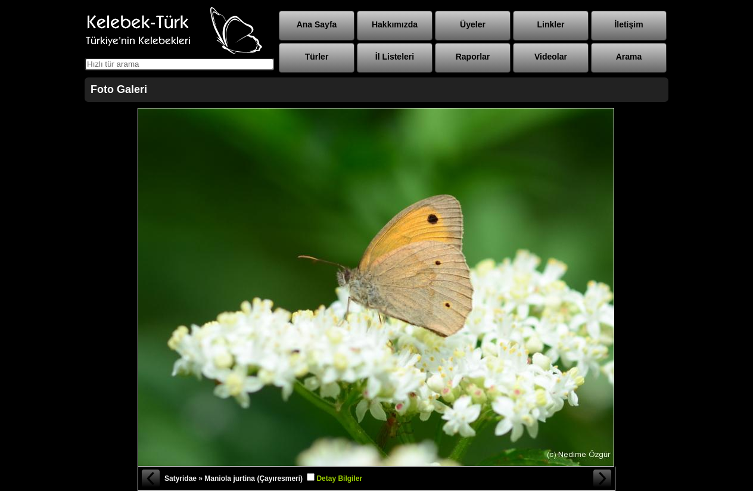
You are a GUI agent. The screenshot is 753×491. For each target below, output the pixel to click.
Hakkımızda (395, 24)
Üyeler (473, 24)
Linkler (551, 24)
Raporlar (473, 56)
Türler (317, 56)
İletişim (628, 24)
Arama (629, 56)
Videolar (550, 56)
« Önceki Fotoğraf (150, 478)
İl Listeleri (394, 56)
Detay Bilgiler (339, 478)
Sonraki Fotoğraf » (602, 478)
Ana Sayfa (317, 24)
